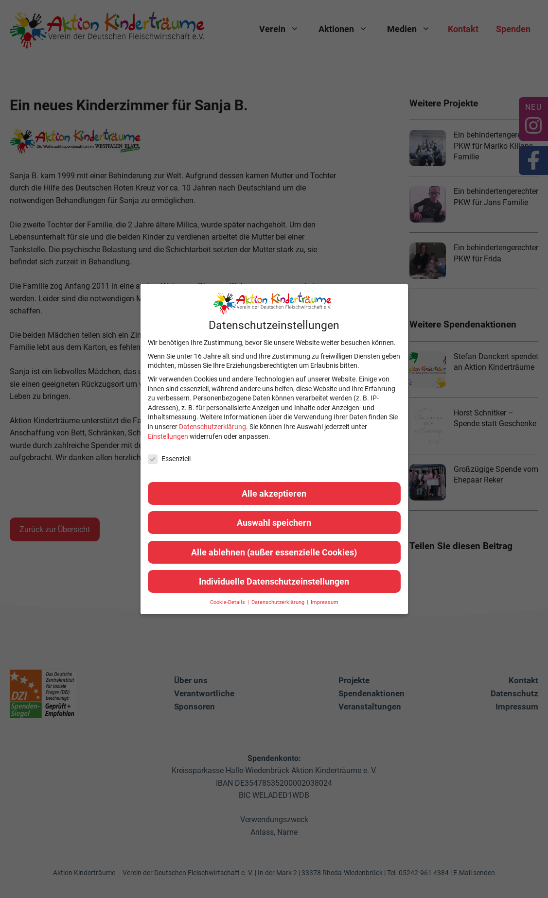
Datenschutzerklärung (212, 427)
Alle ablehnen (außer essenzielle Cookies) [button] (274, 552)
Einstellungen (168, 436)
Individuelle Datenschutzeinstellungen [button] (274, 581)
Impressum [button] (324, 602)
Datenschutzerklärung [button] (278, 602)
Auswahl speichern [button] (274, 523)
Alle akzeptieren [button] (274, 493)
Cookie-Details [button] (228, 602)
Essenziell (169, 459)
